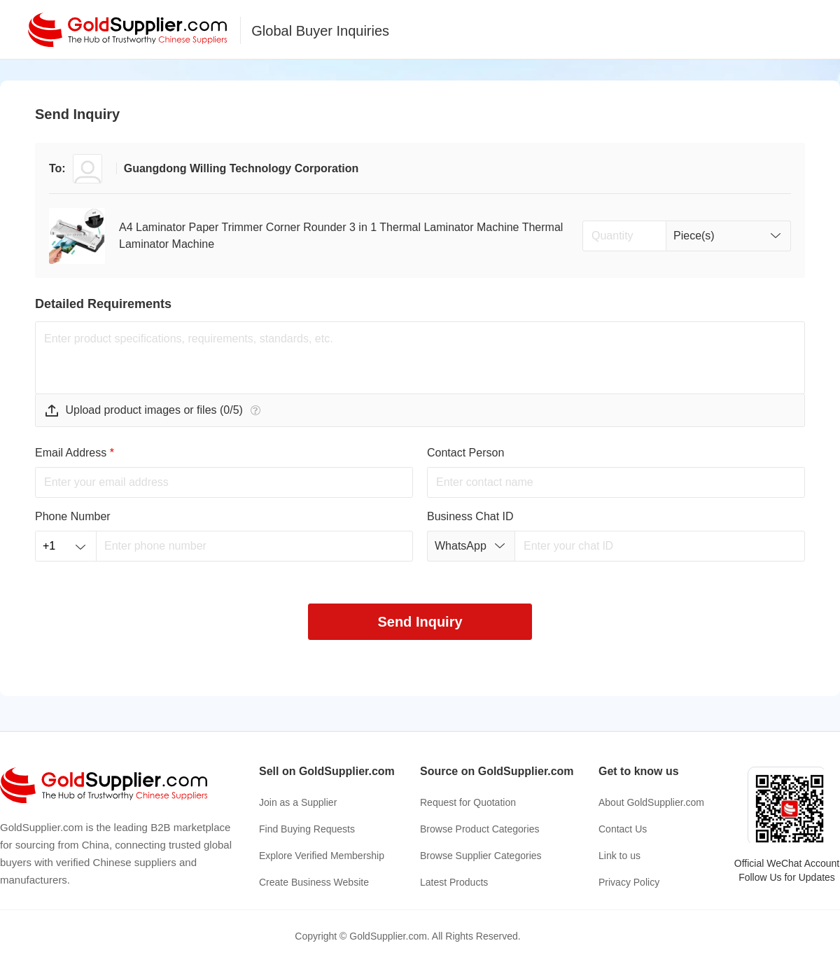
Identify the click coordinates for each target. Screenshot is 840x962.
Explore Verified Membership (321, 855)
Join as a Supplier (298, 802)
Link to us (619, 855)
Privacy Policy (628, 882)
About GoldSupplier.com (651, 802)
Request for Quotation (468, 802)
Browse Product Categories (479, 829)
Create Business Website (314, 882)
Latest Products (454, 882)
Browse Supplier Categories (481, 855)
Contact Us (622, 829)
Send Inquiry (419, 621)
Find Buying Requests (307, 829)
